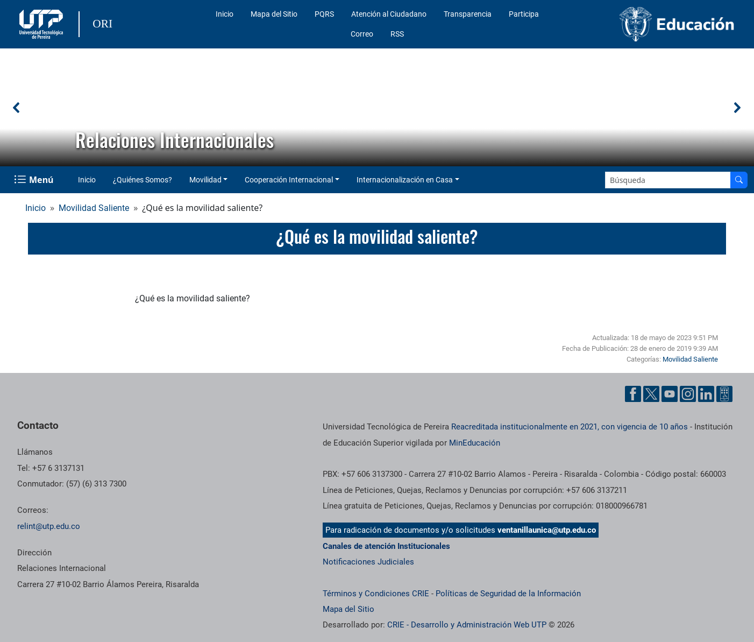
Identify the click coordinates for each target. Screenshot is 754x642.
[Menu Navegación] (34, 179)
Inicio (224, 14)
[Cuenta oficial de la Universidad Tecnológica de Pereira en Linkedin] (706, 394)
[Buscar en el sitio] (739, 180)
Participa (524, 14)
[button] (16, 107)
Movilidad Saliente (94, 208)
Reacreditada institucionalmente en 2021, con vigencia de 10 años (569, 427)
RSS (397, 34)
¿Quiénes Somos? (142, 179)
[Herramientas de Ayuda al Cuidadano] (724, 394)
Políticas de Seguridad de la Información (508, 593)
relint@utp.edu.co (48, 526)
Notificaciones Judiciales (368, 562)
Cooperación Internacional (289, 179)
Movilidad (205, 179)
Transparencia (468, 14)
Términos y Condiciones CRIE (376, 593)
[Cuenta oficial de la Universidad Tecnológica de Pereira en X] (651, 394)
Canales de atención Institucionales (386, 546)
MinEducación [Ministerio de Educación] (474, 443)
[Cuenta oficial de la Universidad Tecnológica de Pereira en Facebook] (633, 394)
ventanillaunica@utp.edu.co (546, 530)
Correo (362, 34)
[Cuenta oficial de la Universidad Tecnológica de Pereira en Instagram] (688, 394)
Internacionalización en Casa (405, 179)
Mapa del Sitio (274, 14)
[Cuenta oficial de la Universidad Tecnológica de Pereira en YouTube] (669, 394)
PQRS (324, 14)
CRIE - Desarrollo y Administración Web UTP (466, 625)
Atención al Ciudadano (388, 14)
